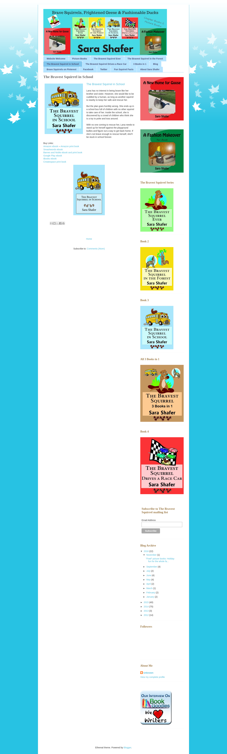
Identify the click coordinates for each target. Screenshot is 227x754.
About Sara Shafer (149, 69)
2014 (146, 606)
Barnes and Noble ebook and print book (62, 152)
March (149, 588)
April (148, 584)
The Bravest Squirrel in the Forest (145, 58)
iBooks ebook (50, 158)
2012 (146, 615)
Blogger (127, 747)
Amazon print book (70, 146)
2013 (146, 611)
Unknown (148, 673)
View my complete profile (152, 677)
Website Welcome (56, 58)
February (151, 592)
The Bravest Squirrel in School (63, 64)
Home (89, 239)
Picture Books (79, 58)
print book (61, 162)
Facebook (88, 69)
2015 (146, 602)
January (150, 597)
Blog (155, 64)
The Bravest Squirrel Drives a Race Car (106, 64)
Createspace (49, 162)
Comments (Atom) (96, 248)
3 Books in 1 (139, 64)
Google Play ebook (52, 155)
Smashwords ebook (53, 149)
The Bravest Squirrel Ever (107, 58)
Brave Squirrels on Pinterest (61, 69)
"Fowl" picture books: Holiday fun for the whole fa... (160, 560)
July (148, 571)
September (152, 566)
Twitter (103, 69)
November (151, 555)
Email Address (149, 520)
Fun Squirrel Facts (124, 69)
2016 (146, 551)
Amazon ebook (50, 146)
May (148, 579)
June (149, 575)
